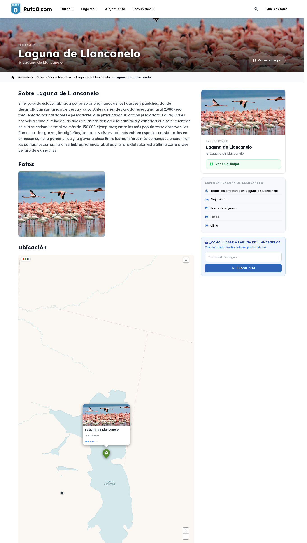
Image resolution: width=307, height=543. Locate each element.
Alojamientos (217, 199)
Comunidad (143, 9)
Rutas (67, 9)
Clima (211, 225)
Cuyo (40, 77)
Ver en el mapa (267, 60)
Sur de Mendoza (60, 77)
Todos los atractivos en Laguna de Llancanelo (241, 191)
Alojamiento (115, 9)
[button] (106, 454)
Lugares (89, 9)
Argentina (25, 77)
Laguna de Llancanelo (42, 62)
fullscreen (186, 260)
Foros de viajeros (220, 208)
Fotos (212, 217)
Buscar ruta (243, 268)
